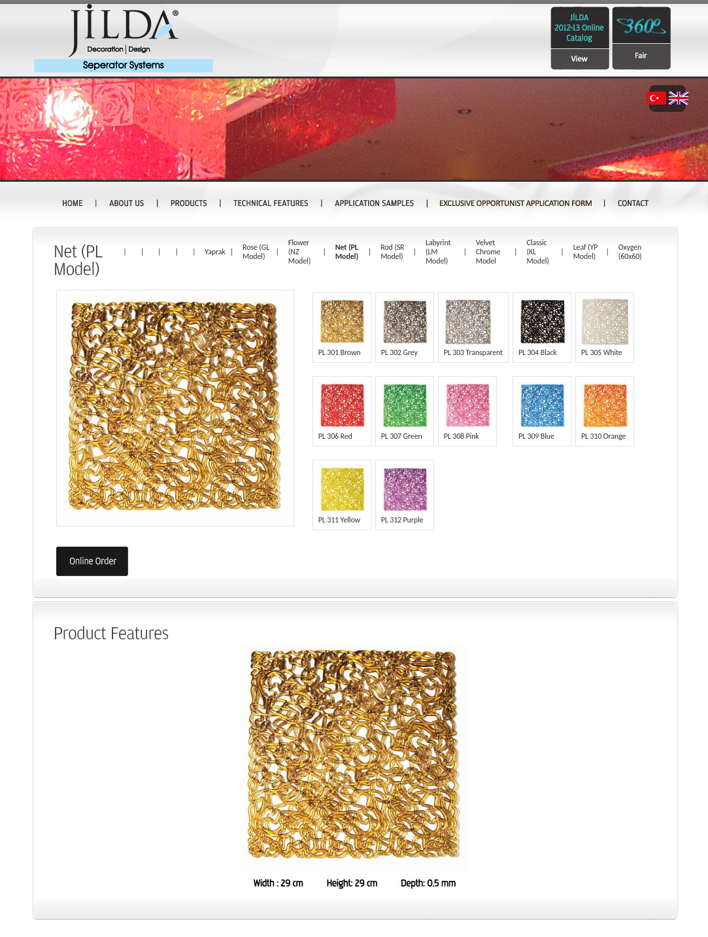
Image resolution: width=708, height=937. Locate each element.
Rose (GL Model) (256, 252)
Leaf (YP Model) (585, 252)
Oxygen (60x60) (630, 252)
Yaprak (215, 251)
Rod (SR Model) (392, 252)
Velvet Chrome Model (488, 251)
